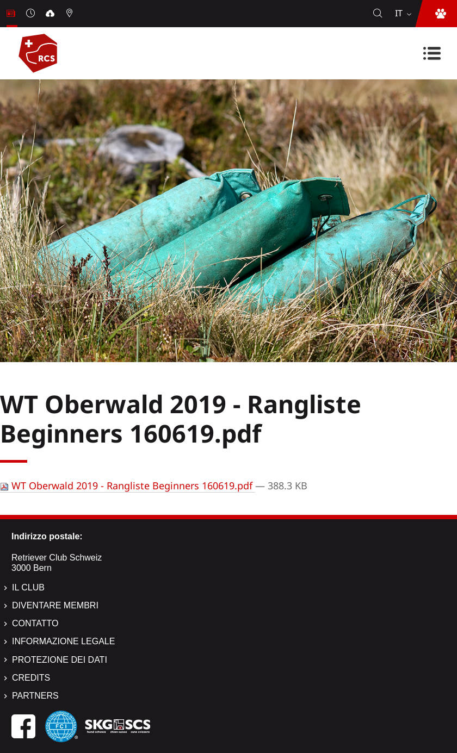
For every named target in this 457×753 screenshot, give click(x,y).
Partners (35, 695)
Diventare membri (55, 605)
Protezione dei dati (59, 659)
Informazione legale (63, 641)
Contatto (35, 623)
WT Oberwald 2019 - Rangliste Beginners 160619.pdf (127, 485)
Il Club (28, 587)
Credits (31, 677)
